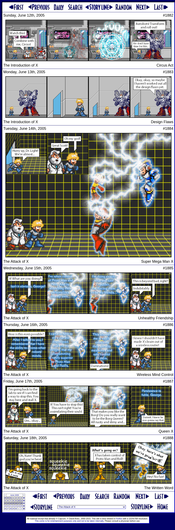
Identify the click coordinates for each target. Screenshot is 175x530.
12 (5, 503)
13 (8, 503)
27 (8, 509)
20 (8, 506)
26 (5, 509)
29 (5, 498)
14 (11, 503)
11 (21, 501)
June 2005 (14, 495)
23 (16, 506)
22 (13, 506)
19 (5, 506)
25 (21, 506)
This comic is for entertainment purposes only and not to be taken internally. (69, 521)
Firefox (119, 519)
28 (11, 509)
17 (19, 503)
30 (8, 498)
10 (19, 501)
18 (21, 503)
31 (11, 498)
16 (16, 503)
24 (19, 506)
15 (13, 503)
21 (11, 506)
